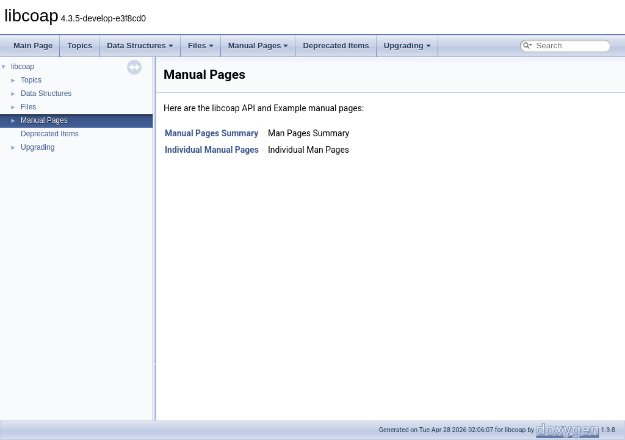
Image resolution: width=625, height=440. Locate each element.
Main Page (32, 45)
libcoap (22, 66)
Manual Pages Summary (211, 133)
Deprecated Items (336, 45)
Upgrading (407, 45)
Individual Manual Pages (212, 150)
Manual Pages (258, 45)
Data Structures (140, 45)
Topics (79, 45)
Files (201, 45)
